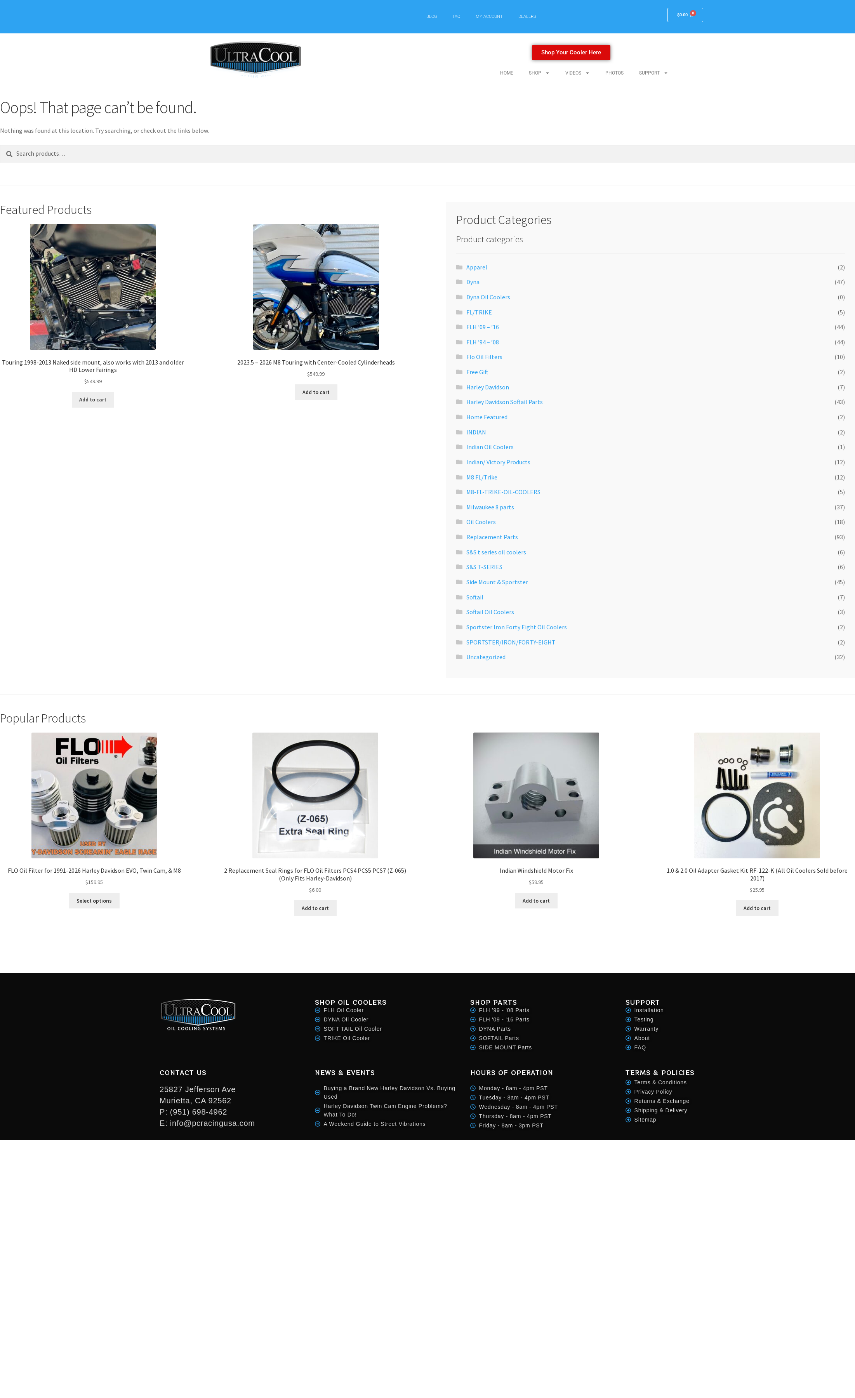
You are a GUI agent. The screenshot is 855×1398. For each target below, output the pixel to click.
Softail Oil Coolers (490, 612)
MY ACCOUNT (489, 16)
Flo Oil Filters (484, 357)
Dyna (473, 282)
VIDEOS (577, 73)
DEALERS (527, 16)
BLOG (431, 16)
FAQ (456, 16)
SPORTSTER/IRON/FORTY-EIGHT (511, 642)
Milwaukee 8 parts (490, 507)
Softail (474, 597)
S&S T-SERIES (484, 567)
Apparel (476, 267)
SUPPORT (653, 73)
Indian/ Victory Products (498, 462)
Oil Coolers (481, 522)
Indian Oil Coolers (490, 447)
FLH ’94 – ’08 (482, 342)
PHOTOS (614, 73)
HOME (506, 73)
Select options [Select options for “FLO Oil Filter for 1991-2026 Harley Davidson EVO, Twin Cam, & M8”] (94, 900)
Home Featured (486, 417)
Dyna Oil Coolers (488, 297)
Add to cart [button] (92, 399)
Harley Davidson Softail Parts (504, 402)
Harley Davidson (487, 387)
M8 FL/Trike (481, 477)
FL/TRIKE (479, 312)
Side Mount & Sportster (497, 582)
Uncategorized (486, 657)
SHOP (539, 73)
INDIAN (476, 432)
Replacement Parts (492, 537)
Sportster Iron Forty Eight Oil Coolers (516, 627)
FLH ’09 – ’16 (482, 327)
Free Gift (477, 372)
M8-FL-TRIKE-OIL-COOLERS (503, 492)
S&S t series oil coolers (496, 552)
